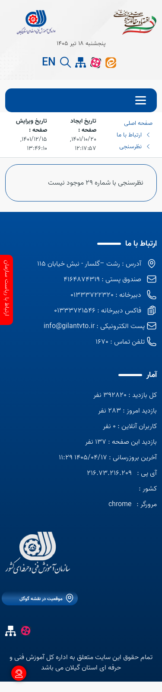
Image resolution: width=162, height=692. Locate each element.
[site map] (80, 62)
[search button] (65, 62)
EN (49, 63)
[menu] (81, 100)
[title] (35, 22)
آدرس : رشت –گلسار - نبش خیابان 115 (89, 264)
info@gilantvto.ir (69, 326)
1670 (101, 342)
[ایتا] (110, 62)
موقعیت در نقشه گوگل (41, 599)
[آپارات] (95, 62)
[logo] (37, 553)
